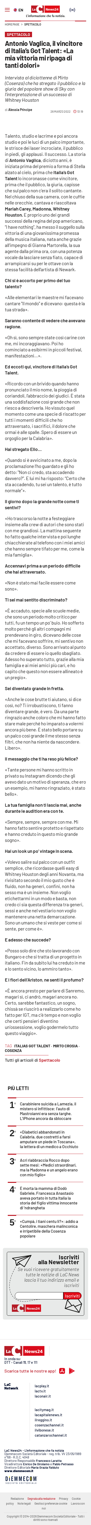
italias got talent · (33, 1045)
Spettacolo (32, 24)
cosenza (13, 1050)
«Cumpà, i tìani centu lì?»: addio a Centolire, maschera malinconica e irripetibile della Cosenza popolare (49, 1228)
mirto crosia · (66, 1045)
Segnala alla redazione (41, 1498)
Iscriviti (72, 1295)
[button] (80, 27)
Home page (12, 24)
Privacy (63, 1498)
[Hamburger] (7, 10)
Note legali (24, 1503)
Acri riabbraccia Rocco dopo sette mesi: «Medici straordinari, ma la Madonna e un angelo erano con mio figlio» (49, 1167)
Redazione (17, 1498)
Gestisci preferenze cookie (50, 1503)
